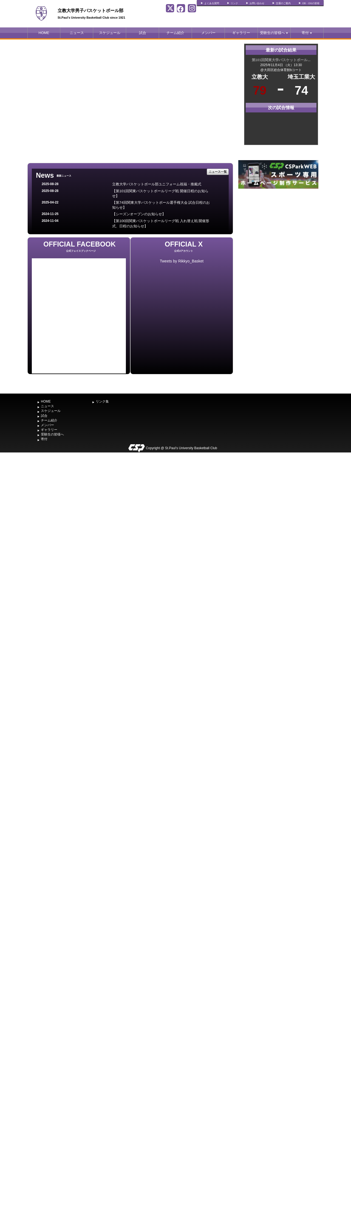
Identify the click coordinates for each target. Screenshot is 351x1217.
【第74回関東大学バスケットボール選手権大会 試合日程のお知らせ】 (161, 205)
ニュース (77, 33)
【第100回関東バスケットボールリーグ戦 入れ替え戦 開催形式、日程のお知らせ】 (160, 223)
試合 (142, 33)
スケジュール (109, 33)
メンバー (208, 33)
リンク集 (102, 401)
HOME (44, 33)
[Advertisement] (278, 231)
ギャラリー (241, 33)
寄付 (307, 33)
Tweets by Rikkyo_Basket (182, 261)
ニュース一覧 (218, 171)
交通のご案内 (283, 3)
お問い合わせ (257, 3)
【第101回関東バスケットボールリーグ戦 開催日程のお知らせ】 (160, 193)
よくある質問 (211, 3)
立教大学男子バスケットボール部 (90, 10)
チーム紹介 (175, 33)
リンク (234, 3)
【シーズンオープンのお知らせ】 (139, 214)
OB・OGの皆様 (310, 3)
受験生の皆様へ (274, 33)
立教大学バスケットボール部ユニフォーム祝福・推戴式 (156, 184)
